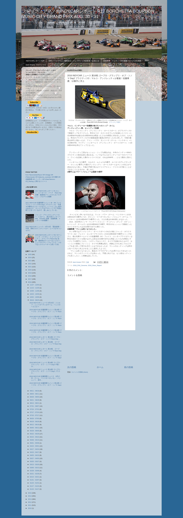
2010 (30, 508)
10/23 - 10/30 (35, 294)
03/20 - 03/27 (35, 461)
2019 (30, 273)
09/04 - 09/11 (35, 394)
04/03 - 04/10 (35, 455)
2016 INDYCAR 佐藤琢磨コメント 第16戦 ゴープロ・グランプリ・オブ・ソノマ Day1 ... (45, 385)
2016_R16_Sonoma (80, 265)
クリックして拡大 (114, 122)
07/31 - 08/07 (35, 406)
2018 (30, 276)
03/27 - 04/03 (35, 458)
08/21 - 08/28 (35, 400)
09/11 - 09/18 (35, 391)
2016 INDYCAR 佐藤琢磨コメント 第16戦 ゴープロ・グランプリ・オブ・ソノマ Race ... (45, 311)
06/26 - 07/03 (35, 418)
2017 (30, 279)
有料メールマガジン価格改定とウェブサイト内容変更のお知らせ (73, 61)
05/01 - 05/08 (35, 443)
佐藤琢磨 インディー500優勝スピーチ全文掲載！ (123, 61)
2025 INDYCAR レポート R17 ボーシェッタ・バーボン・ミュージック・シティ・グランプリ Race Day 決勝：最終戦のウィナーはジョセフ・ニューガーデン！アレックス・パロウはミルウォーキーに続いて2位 (48, 239)
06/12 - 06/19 (35, 424)
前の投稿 (128, 367)
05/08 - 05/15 (35, 440)
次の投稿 (71, 367)
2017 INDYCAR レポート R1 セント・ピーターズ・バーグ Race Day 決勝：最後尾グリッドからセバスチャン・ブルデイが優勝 (48, 194)
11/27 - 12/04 (35, 285)
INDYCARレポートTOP (35, 61)
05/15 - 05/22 (35, 437)
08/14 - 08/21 (35, 403)
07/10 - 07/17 (35, 415)
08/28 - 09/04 (35, 397)
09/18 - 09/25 (35, 300)
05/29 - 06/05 (35, 431)
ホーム (100, 367)
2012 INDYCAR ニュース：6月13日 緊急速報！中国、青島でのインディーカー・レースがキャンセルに (44, 228)
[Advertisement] (100, 348)
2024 (30, 257)
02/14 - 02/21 (35, 477)
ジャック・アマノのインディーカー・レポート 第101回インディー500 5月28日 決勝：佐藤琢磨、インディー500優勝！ (48, 217)
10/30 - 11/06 (35, 291)
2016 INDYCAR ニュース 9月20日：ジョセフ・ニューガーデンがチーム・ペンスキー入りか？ (45, 304)
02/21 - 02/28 (35, 474)
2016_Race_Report (95, 265)
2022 (30, 264)
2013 (30, 499)
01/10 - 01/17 (35, 489)
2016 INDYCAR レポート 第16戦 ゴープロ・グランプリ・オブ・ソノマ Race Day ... (45, 338)
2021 (30, 267)
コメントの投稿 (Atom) (79, 372)
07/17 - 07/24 (35, 412)
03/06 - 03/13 (35, 467)
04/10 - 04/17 (35, 452)
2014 (30, 496)
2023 (30, 261)
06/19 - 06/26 (35, 421)
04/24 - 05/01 (35, 446)
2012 (30, 502)
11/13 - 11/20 (35, 288)
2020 (30, 270)
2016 (30, 282)
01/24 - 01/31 (35, 483)
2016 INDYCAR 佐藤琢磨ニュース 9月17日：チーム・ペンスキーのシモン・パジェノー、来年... (45, 378)
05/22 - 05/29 (35, 434)
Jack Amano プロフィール (36, 65)
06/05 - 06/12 (35, 428)
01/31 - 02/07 (35, 480)
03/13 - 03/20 (35, 464)
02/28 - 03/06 (35, 471)
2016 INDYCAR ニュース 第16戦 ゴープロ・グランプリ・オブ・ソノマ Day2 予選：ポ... (45, 364)
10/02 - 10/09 (35, 297)
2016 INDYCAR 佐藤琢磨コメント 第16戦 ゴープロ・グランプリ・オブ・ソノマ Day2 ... (45, 357)
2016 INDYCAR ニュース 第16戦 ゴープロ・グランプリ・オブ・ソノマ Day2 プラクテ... (45, 371)
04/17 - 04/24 (35, 449)
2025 (30, 254)
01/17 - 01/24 (35, 486)
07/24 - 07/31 (35, 409)
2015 (30, 493)
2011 (30, 505)
